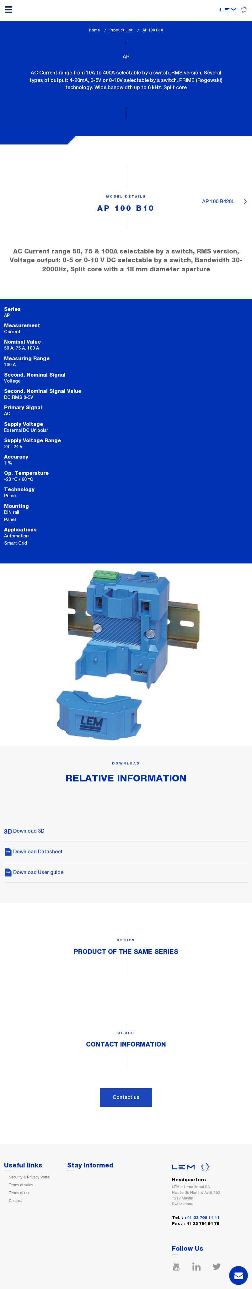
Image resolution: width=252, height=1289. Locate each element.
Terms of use (19, 1193)
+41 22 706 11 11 (202, 1218)
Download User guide (33, 872)
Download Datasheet (33, 852)
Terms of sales (21, 1185)
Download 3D (24, 831)
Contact (15, 1201)
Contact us (126, 1097)
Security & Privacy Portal (29, 1177)
